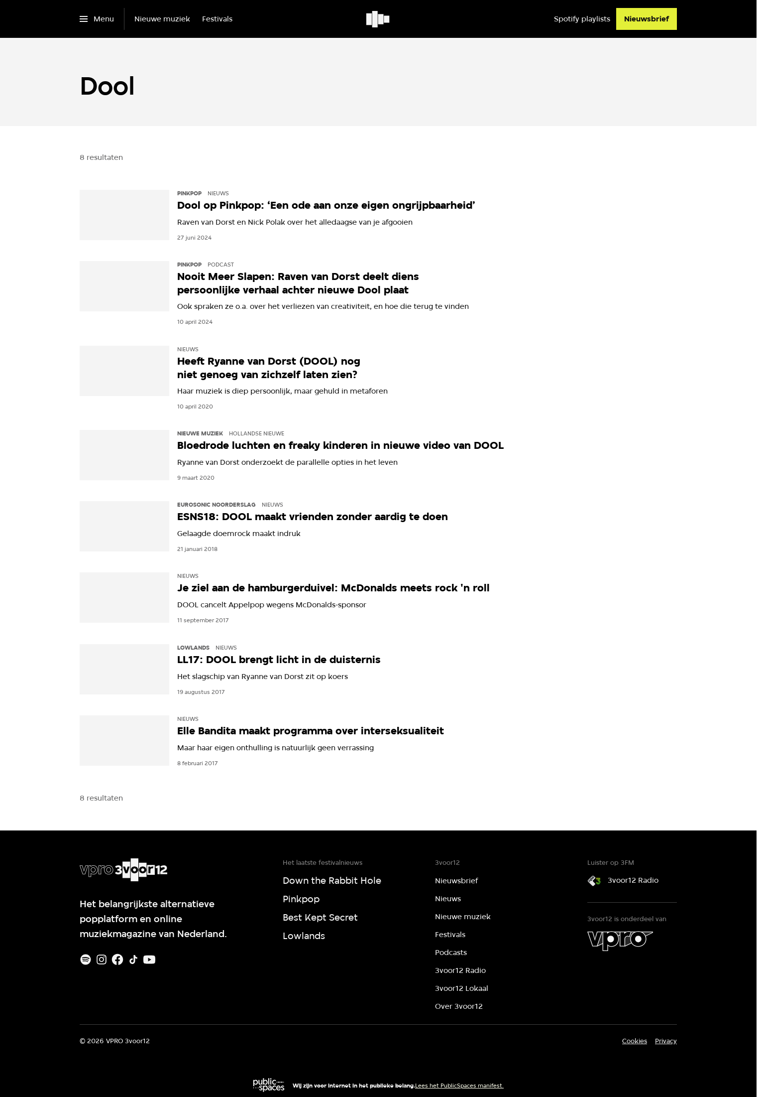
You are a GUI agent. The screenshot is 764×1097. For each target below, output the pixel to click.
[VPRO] (620, 941)
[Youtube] (149, 959)
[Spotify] (86, 959)
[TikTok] (133, 959)
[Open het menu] (97, 19)
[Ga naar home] (378, 19)
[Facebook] (117, 959)
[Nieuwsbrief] (646, 19)
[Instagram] (102, 959)
